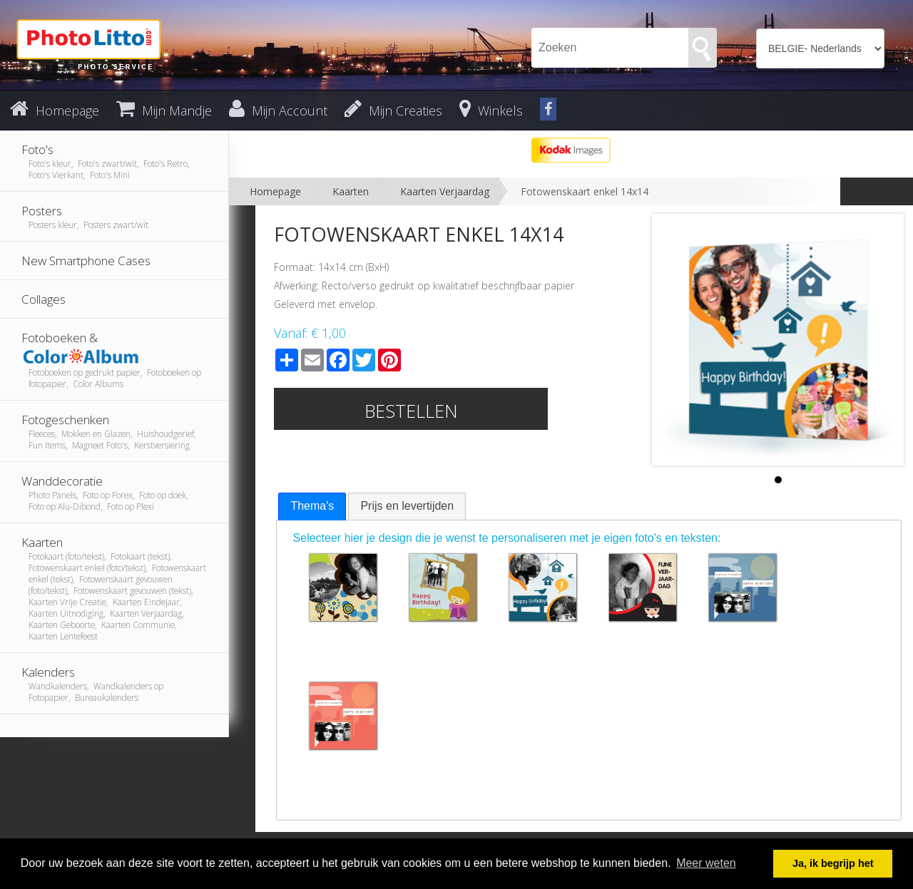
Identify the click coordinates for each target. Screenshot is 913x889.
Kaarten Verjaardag (444, 191)
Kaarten (350, 191)
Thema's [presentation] (312, 506)
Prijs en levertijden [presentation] (407, 506)
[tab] (312, 506)
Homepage (275, 191)
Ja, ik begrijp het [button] (833, 863)
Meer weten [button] (706, 863)
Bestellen (411, 411)
